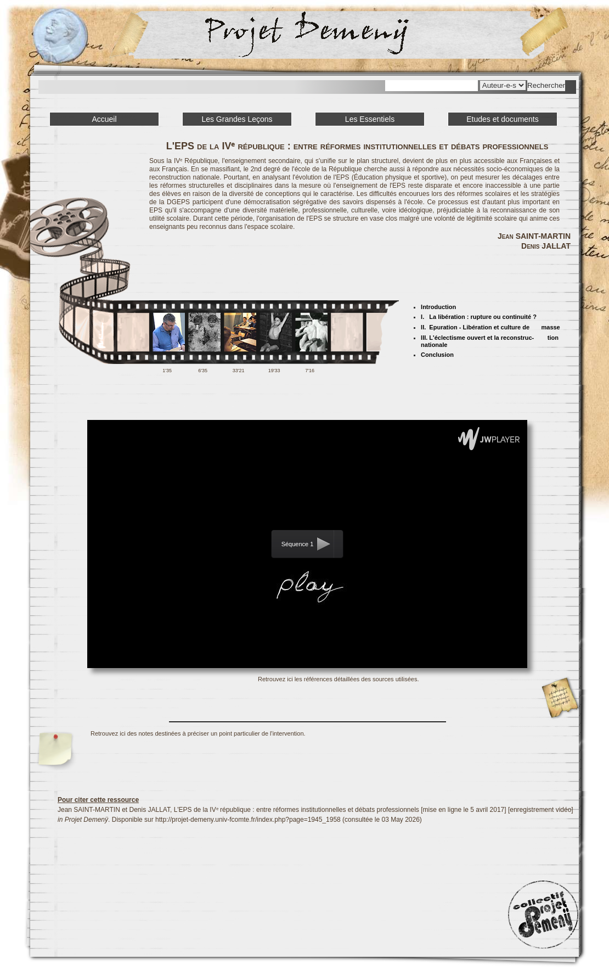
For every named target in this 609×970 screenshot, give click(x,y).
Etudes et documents (502, 119)
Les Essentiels (369, 119)
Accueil (104, 119)
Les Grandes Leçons (236, 119)
